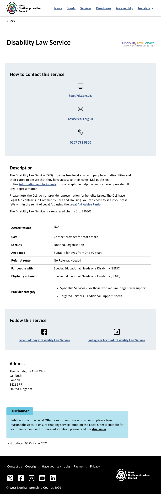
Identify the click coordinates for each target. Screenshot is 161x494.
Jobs (67, 466)
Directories (103, 8)
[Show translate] (145, 8)
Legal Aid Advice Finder (86, 204)
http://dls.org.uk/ (80, 95)
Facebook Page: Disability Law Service (44, 340)
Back (12, 21)
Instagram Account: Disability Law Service (116, 340)
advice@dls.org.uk (80, 119)
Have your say (51, 466)
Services (85, 8)
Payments (80, 466)
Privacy (95, 466)
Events (71, 8)
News (58, 8)
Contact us (14, 466)
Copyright (32, 466)
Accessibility (124, 8)
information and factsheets (37, 184)
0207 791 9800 (80, 142)
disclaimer (99, 429)
